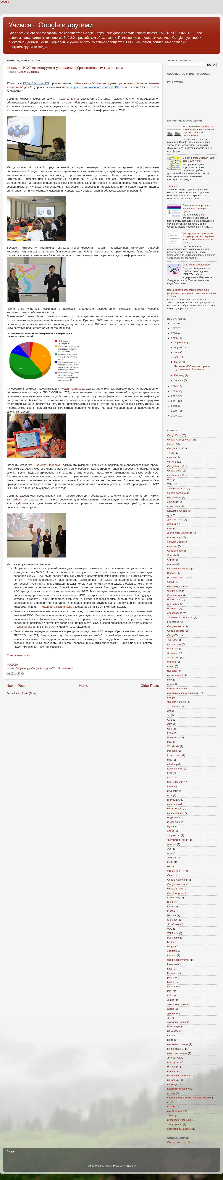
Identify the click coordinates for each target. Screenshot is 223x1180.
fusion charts (174, 755)
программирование (178, 1088)
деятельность (175, 519)
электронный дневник (180, 1128)
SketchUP (172, 919)
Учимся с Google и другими (50, 25)
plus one (172, 977)
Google (171, 444)
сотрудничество (176, 688)
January (179, 380)
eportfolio (172, 950)
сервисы (172, 546)
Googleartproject (176, 893)
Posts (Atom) (29, 693)
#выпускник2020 (176, 488)
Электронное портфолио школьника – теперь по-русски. (196, 208)
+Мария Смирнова (72, 388)
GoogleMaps (174, 466)
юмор (170, 697)
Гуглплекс (173, 986)
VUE (169, 928)
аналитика (173, 657)
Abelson (171, 844)
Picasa (171, 911)
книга (170, 1039)
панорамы (173, 1080)
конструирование (177, 1053)
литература (174, 1057)
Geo (169, 728)
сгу (169, 1102)
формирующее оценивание (183, 693)
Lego (170, 733)
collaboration (174, 475)
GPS (170, 724)
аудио (170, 1008)
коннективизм (175, 1048)
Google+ (5, 1)
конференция (175, 813)
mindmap (172, 764)
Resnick (171, 915)
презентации (174, 537)
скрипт (171, 1106)
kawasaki (172, 964)
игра (169, 795)
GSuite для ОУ (175, 871)
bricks (170, 942)
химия (170, 1115)
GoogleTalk (173, 635)
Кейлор (171, 995)
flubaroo (171, 955)
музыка (171, 826)
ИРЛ (169, 991)
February (179, 375)
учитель (171, 461)
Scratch (171, 555)
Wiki (169, 484)
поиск (170, 684)
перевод (172, 1084)
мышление (173, 1071)
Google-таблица (176, 493)
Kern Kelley (173, 897)
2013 (174, 391)
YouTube (172, 639)
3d (168, 715)
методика (172, 608)
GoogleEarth (174, 497)
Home (83, 686)
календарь (173, 804)
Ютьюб (171, 786)
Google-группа (175, 586)
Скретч (171, 559)
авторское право (177, 1004)
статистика (173, 506)
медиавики (173, 817)
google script (174, 590)
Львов (170, 1000)
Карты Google (175, 782)
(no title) (173, 186)
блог (169, 479)
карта (170, 1035)
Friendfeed (173, 621)
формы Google (175, 1111)
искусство (173, 1031)
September (180, 342)
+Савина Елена (68, 98)
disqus (170, 946)
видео (170, 666)
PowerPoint (173, 737)
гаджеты (172, 670)
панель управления (178, 1075)
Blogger (171, 573)
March (178, 362)
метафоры (173, 1066)
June (177, 352)
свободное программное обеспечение (189, 1097)
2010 (174, 406)
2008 (174, 415)
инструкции (173, 799)
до (168, 1017)
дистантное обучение (179, 532)
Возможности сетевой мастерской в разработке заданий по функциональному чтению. (191, 292)
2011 (174, 401)
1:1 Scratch (173, 706)
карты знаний (175, 675)
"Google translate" (177, 702)
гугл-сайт (172, 791)
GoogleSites (174, 470)
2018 (174, 323)
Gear (170, 875)
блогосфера (174, 599)
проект (171, 1093)
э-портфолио (174, 1124)
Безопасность (175, 768)
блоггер (171, 661)
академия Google (177, 510)
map (169, 759)
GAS (170, 719)
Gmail (170, 582)
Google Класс (175, 888)
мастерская (174, 1062)
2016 (174, 333)
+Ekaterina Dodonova (47, 464)
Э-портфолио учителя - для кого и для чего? (198, 159)
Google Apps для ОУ (43, 668)
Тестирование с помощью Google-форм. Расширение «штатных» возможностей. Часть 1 (198, 238)
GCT (170, 866)
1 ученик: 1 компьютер (180, 617)
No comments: (66, 668)
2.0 (169, 710)
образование (174, 613)
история (172, 564)
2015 (174, 338)
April (177, 357)
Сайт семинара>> (18, 655)
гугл (169, 515)
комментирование (177, 1044)
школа (171, 457)
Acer (169, 848)
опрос (170, 830)
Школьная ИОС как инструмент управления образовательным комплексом (65, 68)
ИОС (170, 777)
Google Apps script (177, 879)
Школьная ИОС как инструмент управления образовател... (192, 368)
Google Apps (22, 668)
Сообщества (174, 595)
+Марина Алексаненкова (56, 606)
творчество (173, 835)
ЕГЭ (169, 773)
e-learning (172, 648)
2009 (174, 410)
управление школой (178, 568)
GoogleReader (175, 550)
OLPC (170, 906)
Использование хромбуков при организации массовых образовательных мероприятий (198, 131)
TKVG (170, 452)
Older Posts (149, 686)
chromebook (174, 644)
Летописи (172, 653)
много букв (173, 822)
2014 (174, 386)
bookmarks (173, 937)
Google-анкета (175, 626)
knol (169, 968)
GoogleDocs (174, 435)
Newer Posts (16, 686)
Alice (170, 853)
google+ (171, 524)
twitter (170, 982)
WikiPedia (172, 933)
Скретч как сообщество (196, 264)
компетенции (174, 808)
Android (171, 857)
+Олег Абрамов (25, 626)
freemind (172, 750)
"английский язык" (177, 839)
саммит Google (176, 541)
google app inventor (178, 959)
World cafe (173, 746)
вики (169, 528)
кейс (169, 679)
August (178, 347)
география (173, 604)
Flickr (170, 862)
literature (172, 973)
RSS (169, 741)
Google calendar (176, 884)
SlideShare (173, 924)
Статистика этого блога (180, 1142)
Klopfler (171, 902)
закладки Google (177, 1022)
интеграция (173, 1026)
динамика (173, 1013)
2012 (174, 396)
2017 (174, 328)
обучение (172, 501)
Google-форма (175, 630)
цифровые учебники (179, 1120)
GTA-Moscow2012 (177, 577)
